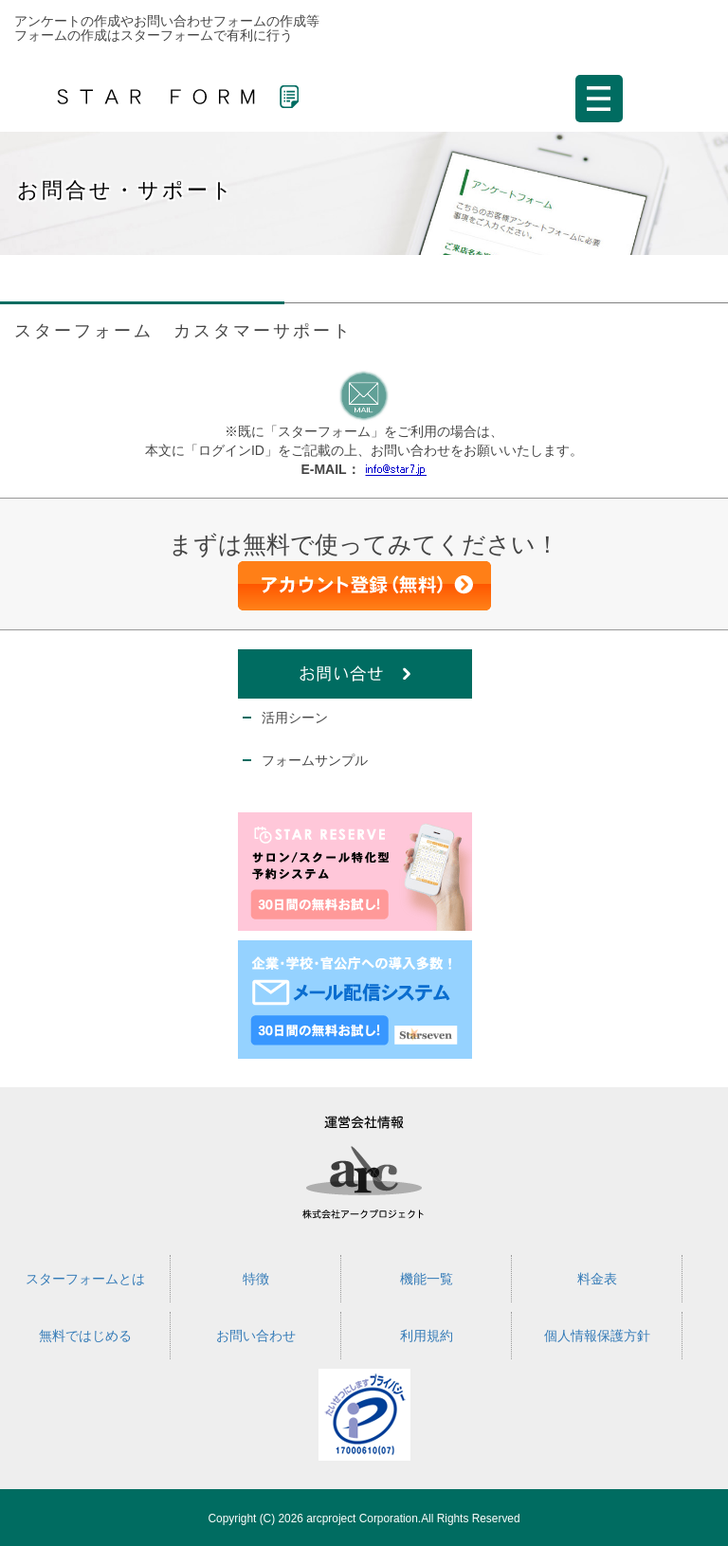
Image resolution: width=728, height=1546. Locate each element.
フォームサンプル (315, 760)
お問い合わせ (256, 1335)
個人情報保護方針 (597, 1335)
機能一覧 (426, 1278)
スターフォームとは (85, 1278)
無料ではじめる (85, 1335)
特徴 (256, 1278)
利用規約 (426, 1335)
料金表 (597, 1278)
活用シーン (295, 717)
